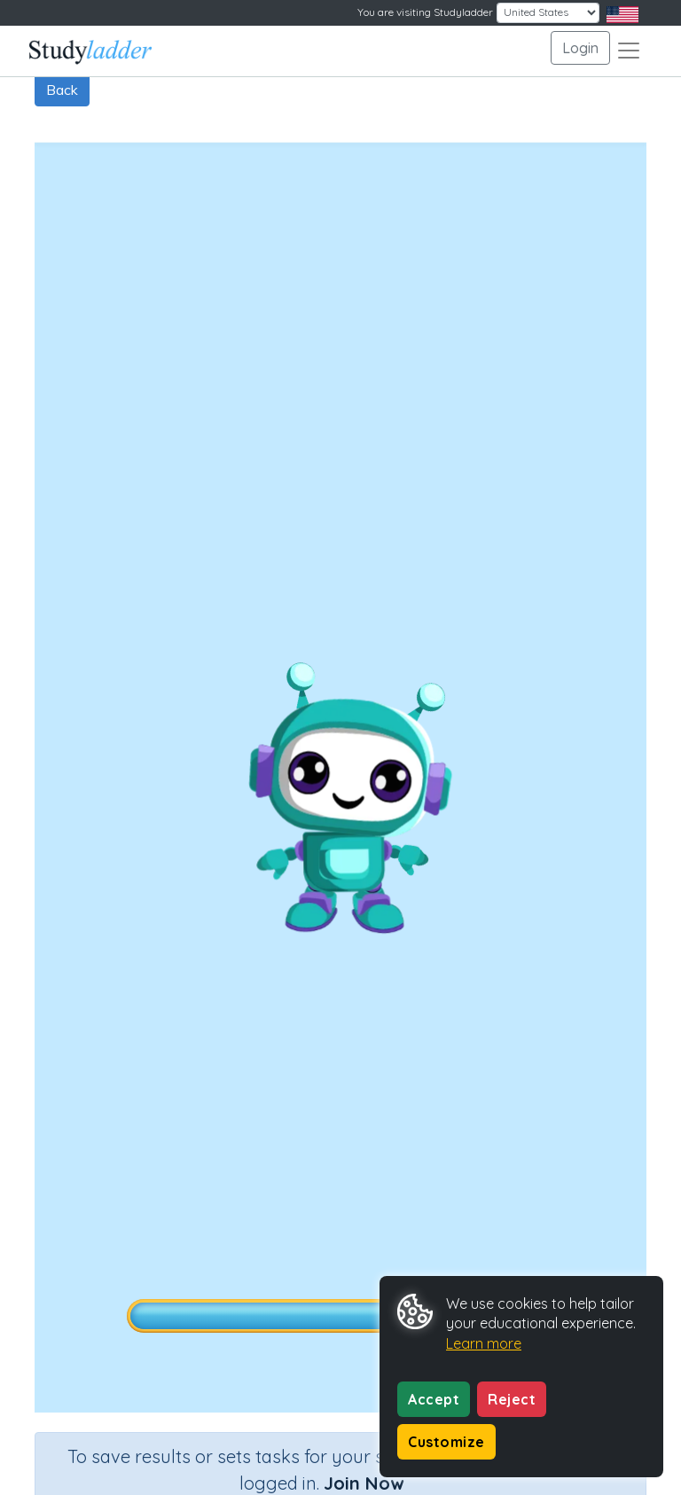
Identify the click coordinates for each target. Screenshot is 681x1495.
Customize (446, 1442)
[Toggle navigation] (629, 50)
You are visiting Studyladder (425, 12)
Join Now (363, 1483)
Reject (512, 1399)
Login (580, 48)
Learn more (483, 1343)
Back (62, 89)
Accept (433, 1399)
